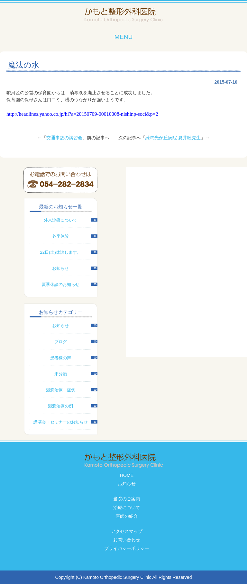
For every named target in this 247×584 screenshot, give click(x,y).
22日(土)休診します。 (60, 252)
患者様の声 (60, 357)
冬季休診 (60, 236)
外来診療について (60, 220)
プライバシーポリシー (126, 548)
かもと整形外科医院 (123, 15)
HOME (126, 475)
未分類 (60, 373)
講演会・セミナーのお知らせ (60, 422)
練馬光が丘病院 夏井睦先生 (173, 137)
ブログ (60, 341)
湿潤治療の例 (60, 406)
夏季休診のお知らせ (60, 284)
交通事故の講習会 (64, 137)
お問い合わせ (126, 539)
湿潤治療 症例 (60, 390)
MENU (123, 36)
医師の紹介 (126, 516)
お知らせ (60, 268)
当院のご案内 (126, 498)
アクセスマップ (126, 531)
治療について (126, 507)
